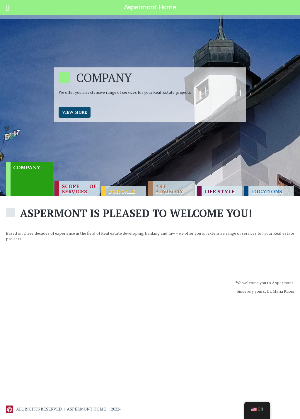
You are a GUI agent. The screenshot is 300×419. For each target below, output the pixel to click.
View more (74, 112)
